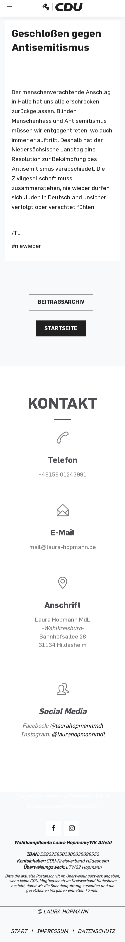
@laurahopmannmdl (76, 726)
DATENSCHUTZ (96, 931)
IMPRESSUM (52, 931)
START (19, 931)
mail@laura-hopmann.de (62, 547)
